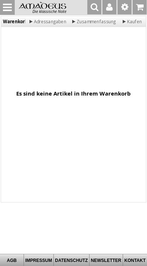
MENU (7, 7)
